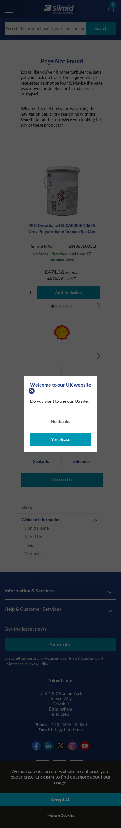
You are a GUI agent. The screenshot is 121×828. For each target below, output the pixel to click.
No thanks (60, 421)
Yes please (60, 439)
